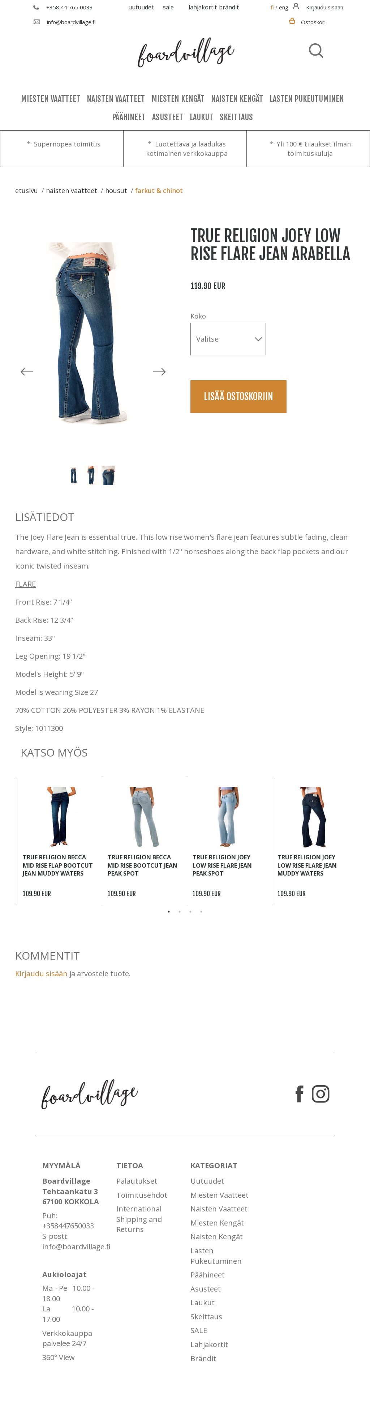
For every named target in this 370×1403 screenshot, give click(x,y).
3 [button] (190, 911)
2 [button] (179, 911)
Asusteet (167, 117)
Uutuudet (141, 7)
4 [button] (201, 911)
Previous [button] (59, 475)
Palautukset (136, 1181)
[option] (92, 335)
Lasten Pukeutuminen (307, 99)
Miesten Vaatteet (50, 99)
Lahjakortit (203, 7)
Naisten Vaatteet (116, 99)
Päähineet (129, 117)
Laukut (201, 117)
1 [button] (168, 911)
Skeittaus (236, 117)
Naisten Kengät (237, 99)
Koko (198, 316)
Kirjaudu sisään (41, 973)
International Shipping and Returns (139, 1219)
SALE (168, 7)
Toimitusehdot (141, 1195)
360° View (58, 1357)
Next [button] (121, 475)
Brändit (229, 7)
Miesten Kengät (178, 99)
